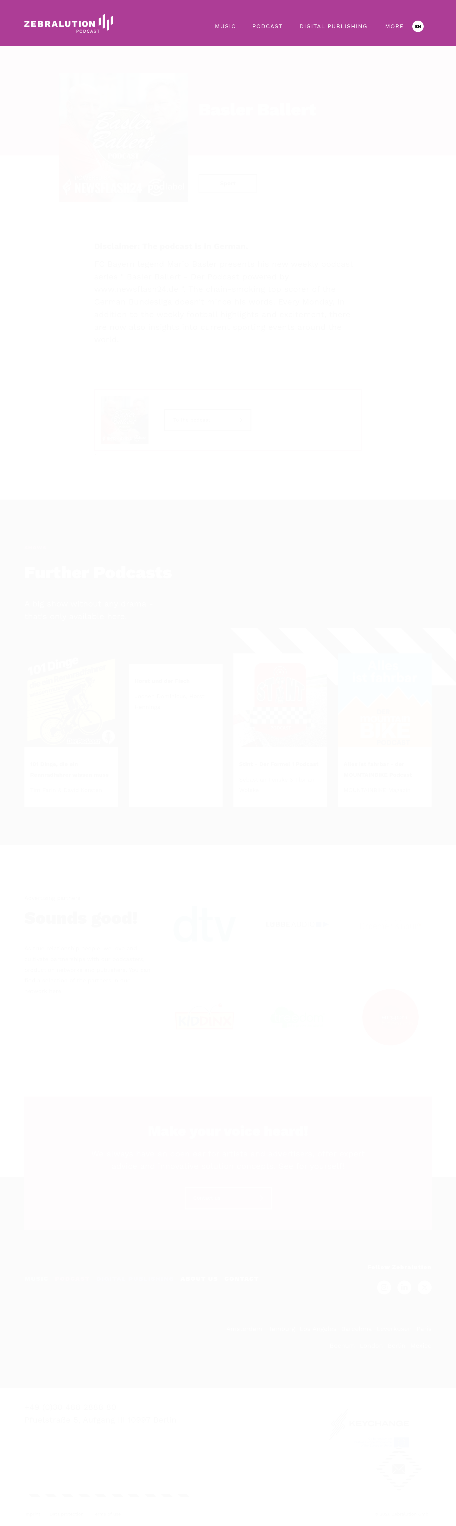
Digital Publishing (334, 26)
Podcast (267, 26)
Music (225, 26)
